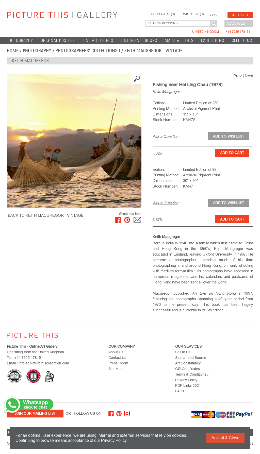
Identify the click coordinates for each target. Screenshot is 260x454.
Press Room (118, 363)
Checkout (240, 15)
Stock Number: (165, 119)
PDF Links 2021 (188, 385)
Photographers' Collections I (88, 51)
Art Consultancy (188, 363)
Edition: (159, 103)
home (13, 51)
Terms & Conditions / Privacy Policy (191, 377)
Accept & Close (225, 438)
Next (249, 76)
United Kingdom (221, 31)
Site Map (115, 369)
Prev (237, 76)
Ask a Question (165, 136)
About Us (115, 352)
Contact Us (117, 358)
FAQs (179, 391)
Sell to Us (242, 40)
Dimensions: (163, 114)
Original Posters (58, 40)
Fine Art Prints (98, 40)
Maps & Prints (179, 40)
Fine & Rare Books (139, 40)
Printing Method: (166, 108)
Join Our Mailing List (35, 413)
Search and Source (190, 358)
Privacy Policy (113, 440)
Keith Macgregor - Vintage (153, 51)
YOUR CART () (163, 14)
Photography (20, 40)
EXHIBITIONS (212, 40)
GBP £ (212, 15)
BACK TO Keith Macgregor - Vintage (46, 215)
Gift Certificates (187, 369)
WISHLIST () (193, 14)
